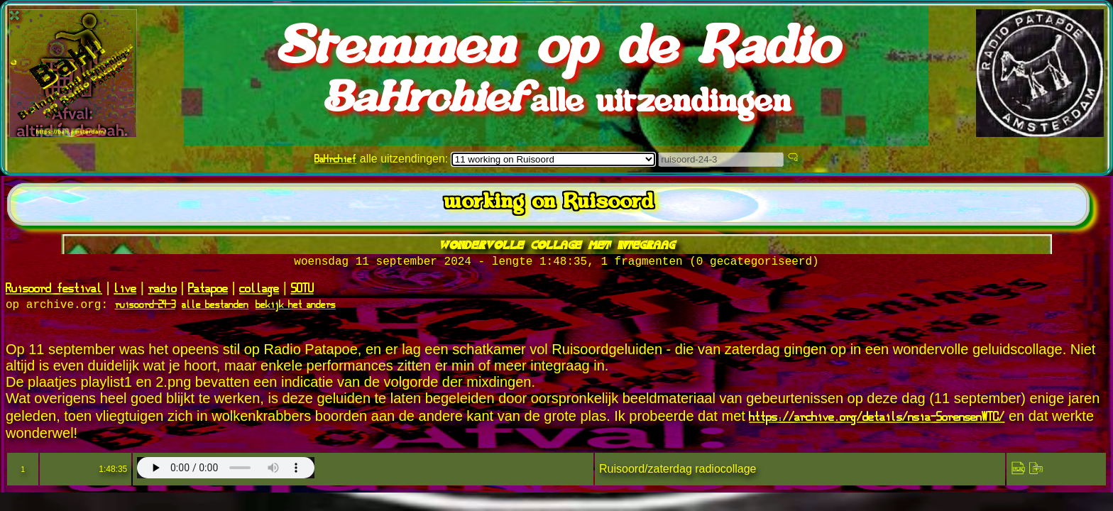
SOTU (302, 290)
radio (162, 290)
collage (259, 290)
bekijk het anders (296, 307)
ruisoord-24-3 (145, 307)
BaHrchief (335, 158)
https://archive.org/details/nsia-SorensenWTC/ (876, 419)
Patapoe (208, 290)
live (125, 290)
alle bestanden (215, 307)
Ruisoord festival (54, 290)
